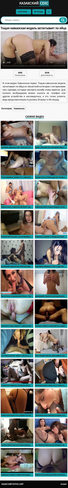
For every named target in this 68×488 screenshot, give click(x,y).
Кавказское (19, 108)
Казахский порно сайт (12, 484)
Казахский (34, 3)
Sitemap (64, 484)
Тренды (38, 12)
